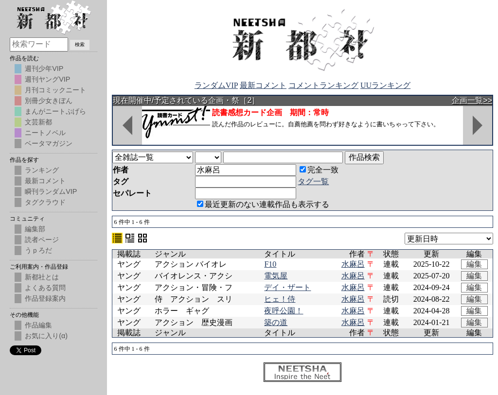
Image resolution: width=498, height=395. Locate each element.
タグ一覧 (313, 181)
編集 (474, 264)
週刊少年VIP (44, 68)
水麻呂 (353, 264)
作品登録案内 (45, 298)
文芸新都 (38, 122)
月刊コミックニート (55, 90)
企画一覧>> (472, 100)
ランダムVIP (216, 85)
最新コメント (263, 85)
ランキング (42, 170)
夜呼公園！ (283, 311)
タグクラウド (45, 202)
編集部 (35, 229)
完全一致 (319, 170)
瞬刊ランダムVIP (51, 191)
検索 (80, 44)
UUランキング (385, 85)
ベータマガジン (48, 143)
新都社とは (42, 277)
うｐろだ (38, 250)
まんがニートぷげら (55, 111)
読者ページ (42, 239)
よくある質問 (45, 288)
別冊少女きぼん (48, 100)
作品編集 (38, 325)
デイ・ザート (287, 287)
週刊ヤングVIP (47, 79)
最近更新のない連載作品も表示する (263, 204)
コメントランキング (323, 85)
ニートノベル (45, 133)
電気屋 (275, 276)
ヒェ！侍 (279, 299)
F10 (270, 264)
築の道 (275, 322)
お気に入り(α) (46, 336)
